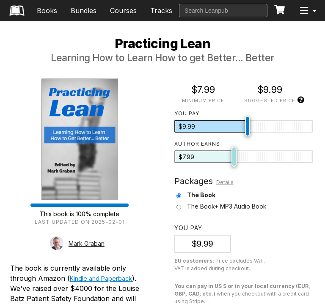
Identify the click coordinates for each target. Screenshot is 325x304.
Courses (123, 10)
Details (225, 182)
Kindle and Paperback (101, 278)
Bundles (83, 10)
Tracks (161, 10)
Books (47, 10)
